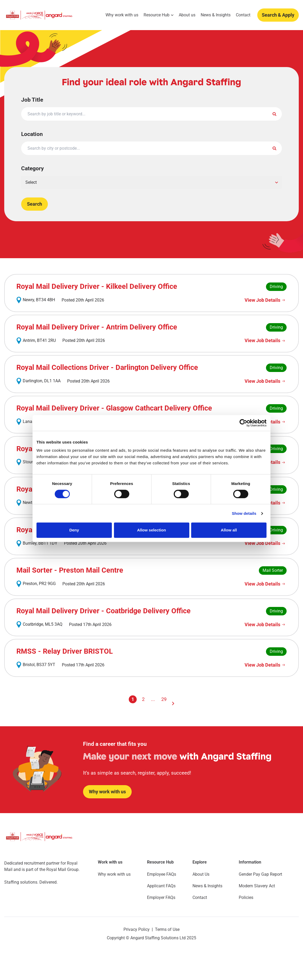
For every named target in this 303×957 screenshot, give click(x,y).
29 (164, 699)
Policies (246, 897)
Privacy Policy (136, 929)
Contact (243, 15)
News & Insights (216, 15)
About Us (200, 874)
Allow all (229, 530)
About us (187, 15)
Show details (244, 513)
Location (32, 134)
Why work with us (121, 15)
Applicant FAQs (161, 885)
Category (32, 169)
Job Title (32, 100)
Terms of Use (167, 929)
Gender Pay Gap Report (260, 874)
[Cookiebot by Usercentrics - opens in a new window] (243, 423)
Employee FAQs (161, 874)
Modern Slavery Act (257, 885)
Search (34, 204)
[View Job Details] (266, 300)
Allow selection (151, 530)
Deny (74, 530)
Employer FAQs (161, 897)
